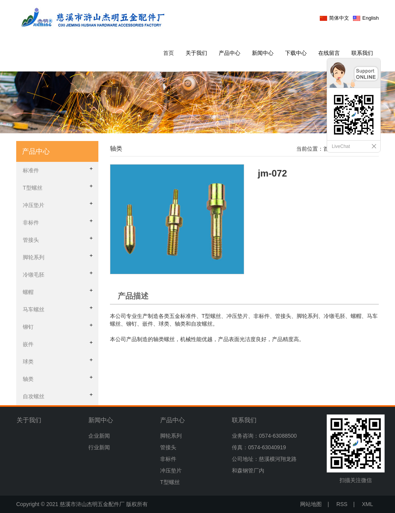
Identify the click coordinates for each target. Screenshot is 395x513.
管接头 (168, 447)
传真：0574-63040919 (259, 447)
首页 (168, 53)
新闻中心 (262, 53)
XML (367, 504)
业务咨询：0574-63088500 (264, 436)
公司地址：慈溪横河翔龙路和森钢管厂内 (264, 465)
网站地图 (311, 504)
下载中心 (296, 53)
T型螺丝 (170, 482)
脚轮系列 (171, 436)
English (370, 18)
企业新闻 (99, 436)
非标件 (168, 459)
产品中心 (229, 53)
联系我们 (362, 53)
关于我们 (196, 53)
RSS (342, 504)
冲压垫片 (171, 470)
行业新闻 (99, 447)
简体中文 (339, 18)
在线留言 (329, 53)
